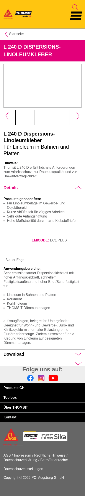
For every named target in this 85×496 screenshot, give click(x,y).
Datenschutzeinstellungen (23, 469)
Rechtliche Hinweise (49, 455)
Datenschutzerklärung (20, 460)
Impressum (22, 455)
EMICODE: (40, 240)
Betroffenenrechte (54, 460)
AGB (7, 455)
